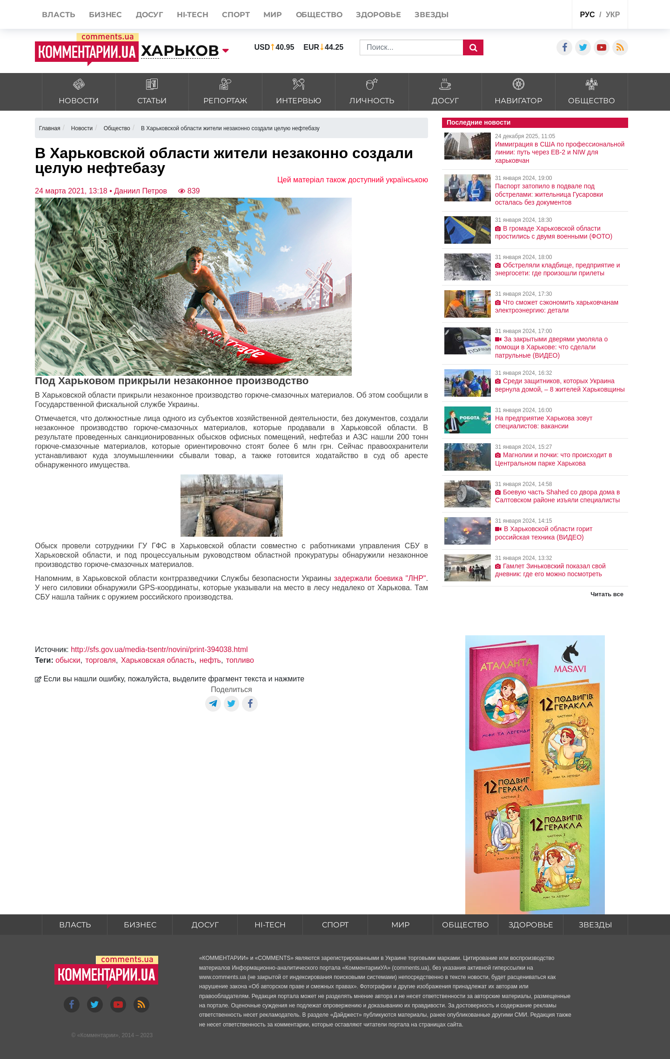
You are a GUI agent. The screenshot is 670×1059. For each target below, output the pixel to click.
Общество (465, 924)
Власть (75, 924)
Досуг (205, 924)
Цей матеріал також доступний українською (352, 180)
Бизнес (140, 924)
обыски (67, 660)
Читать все (606, 594)
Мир (400, 924)
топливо (240, 660)
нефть (210, 660)
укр (613, 15)
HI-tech (270, 924)
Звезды (595, 924)
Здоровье (531, 924)
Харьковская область (157, 660)
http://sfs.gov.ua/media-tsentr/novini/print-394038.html (159, 649)
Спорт (335, 924)
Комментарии (97, 1035)
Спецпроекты (529, 15)
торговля (101, 660)
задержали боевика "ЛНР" (380, 578)
